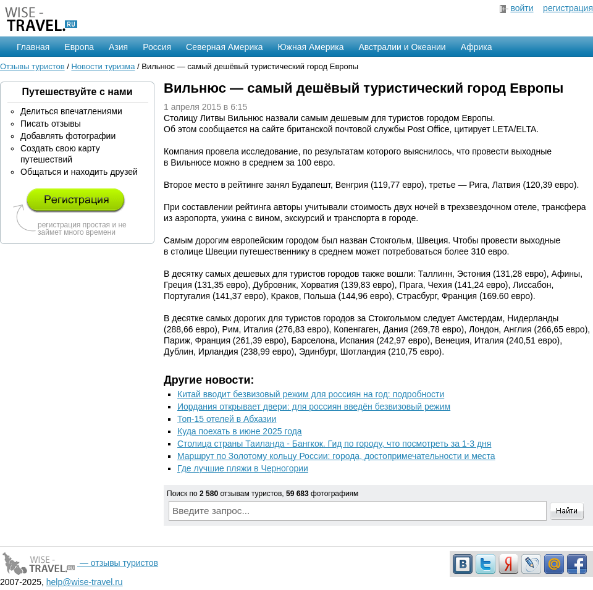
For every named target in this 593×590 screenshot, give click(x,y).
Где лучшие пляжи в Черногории (242, 468)
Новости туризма (103, 66)
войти (521, 8)
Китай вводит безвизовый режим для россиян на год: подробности (310, 394)
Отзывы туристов (32, 66)
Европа (79, 47)
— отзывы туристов (79, 563)
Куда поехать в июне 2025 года (239, 431)
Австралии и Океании (402, 47)
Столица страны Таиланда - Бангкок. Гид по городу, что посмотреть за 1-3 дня (334, 444)
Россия (157, 47)
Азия (118, 47)
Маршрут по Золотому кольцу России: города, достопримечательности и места (336, 456)
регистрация (568, 8)
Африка (476, 47)
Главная (33, 47)
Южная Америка (310, 47)
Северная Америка (224, 47)
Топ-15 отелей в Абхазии (226, 419)
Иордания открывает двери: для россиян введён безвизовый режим (313, 406)
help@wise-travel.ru (84, 582)
